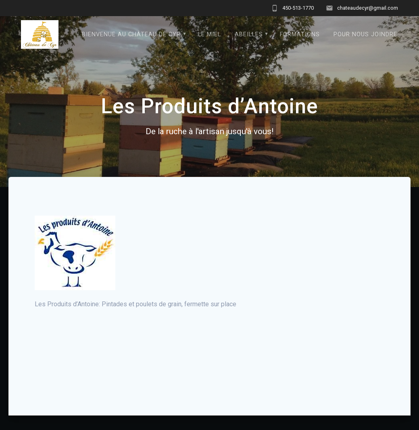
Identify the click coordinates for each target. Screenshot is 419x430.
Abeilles (249, 34)
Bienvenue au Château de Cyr (131, 34)
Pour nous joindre (365, 34)
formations (300, 34)
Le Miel (209, 34)
